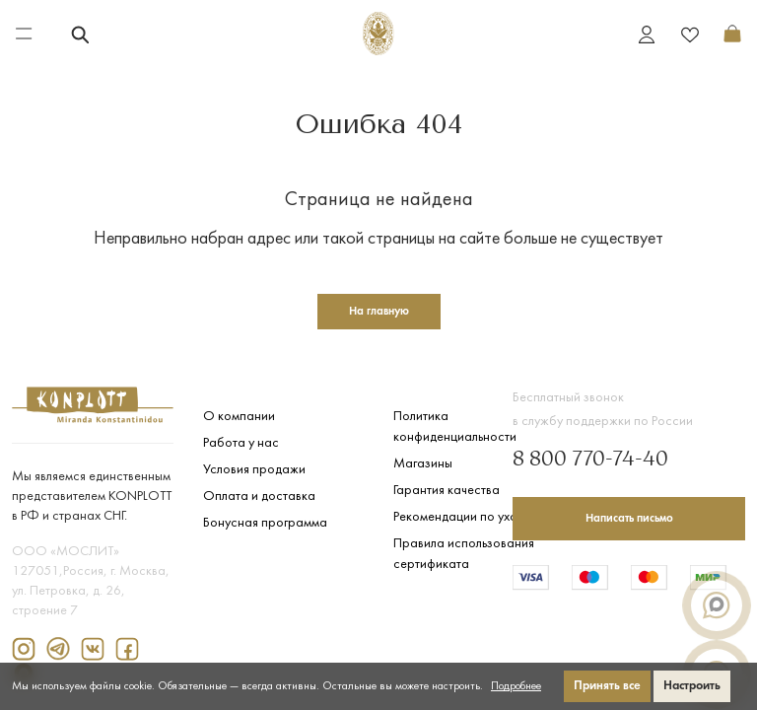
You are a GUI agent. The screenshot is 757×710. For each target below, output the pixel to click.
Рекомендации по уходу (461, 517)
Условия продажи (254, 469)
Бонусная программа (265, 523)
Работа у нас (241, 443)
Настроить (692, 685)
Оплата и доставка (259, 496)
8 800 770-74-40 (590, 460)
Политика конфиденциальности (454, 427)
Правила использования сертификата (463, 554)
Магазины (422, 464)
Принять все (607, 685)
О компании (239, 416)
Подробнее (516, 686)
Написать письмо (629, 519)
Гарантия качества (446, 490)
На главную (379, 312)
